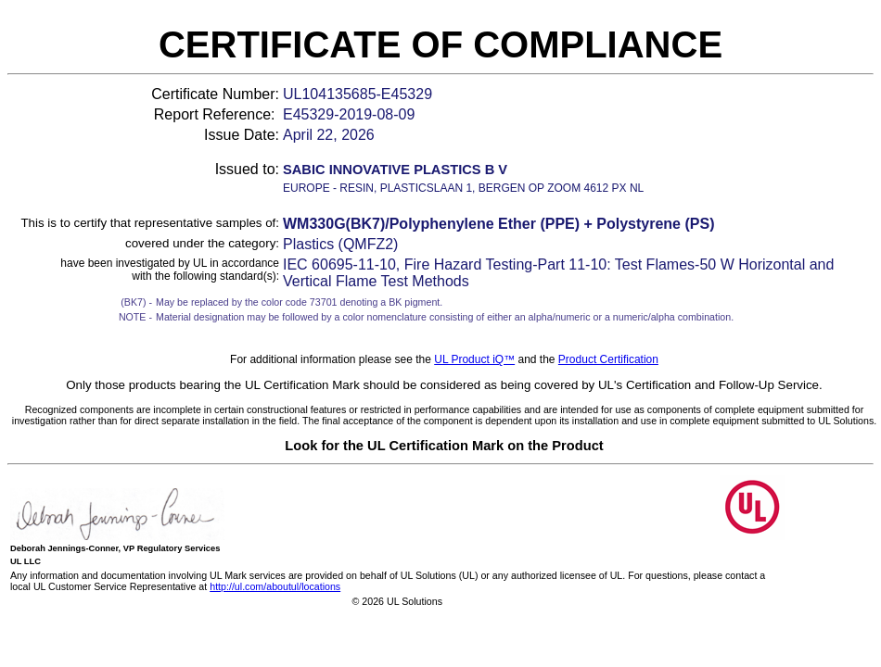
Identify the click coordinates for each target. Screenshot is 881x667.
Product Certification (608, 359)
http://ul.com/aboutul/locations (275, 586)
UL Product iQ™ (474, 359)
